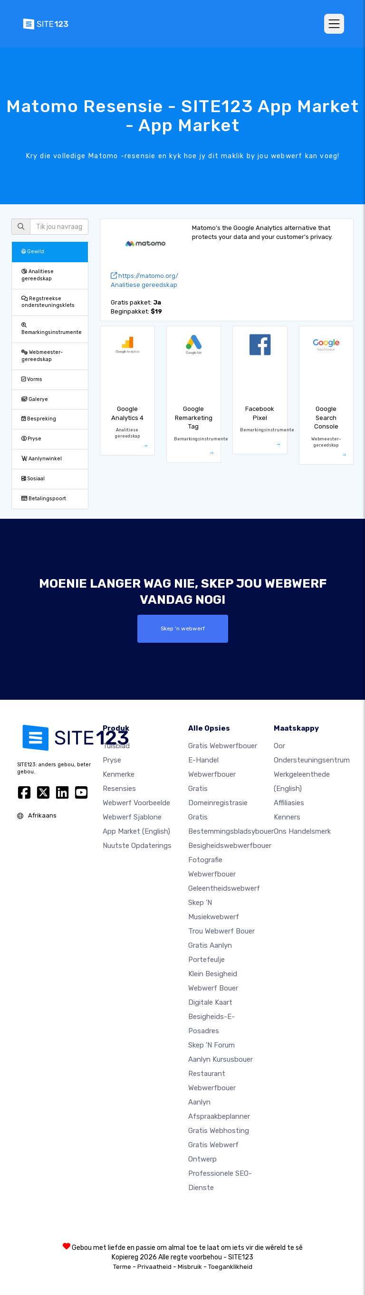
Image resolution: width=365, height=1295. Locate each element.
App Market (136, 831)
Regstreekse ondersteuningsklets (48, 302)
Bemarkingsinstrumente (51, 329)
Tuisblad (116, 745)
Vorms (31, 379)
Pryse (31, 439)
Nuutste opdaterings (137, 845)
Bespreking (38, 419)
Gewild (32, 251)
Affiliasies (289, 802)
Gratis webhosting (218, 1130)
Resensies (119, 788)
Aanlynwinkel (41, 459)
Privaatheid (154, 1266)
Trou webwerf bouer (221, 930)
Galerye (34, 399)
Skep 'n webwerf (182, 628)
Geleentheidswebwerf (224, 888)
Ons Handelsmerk (302, 831)
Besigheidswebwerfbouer (229, 845)
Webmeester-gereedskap (42, 355)
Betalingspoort (43, 498)
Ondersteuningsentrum (312, 759)
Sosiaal (33, 479)
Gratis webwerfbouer (222, 745)
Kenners (287, 816)
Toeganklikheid (230, 1266)
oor (279, 745)
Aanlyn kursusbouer (220, 1059)
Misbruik (190, 1266)
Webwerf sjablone (132, 816)
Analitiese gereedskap (37, 275)
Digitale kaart (210, 1002)
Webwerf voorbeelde (136, 802)
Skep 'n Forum (211, 1044)
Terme (122, 1266)
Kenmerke (118, 774)
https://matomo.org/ (144, 275)
